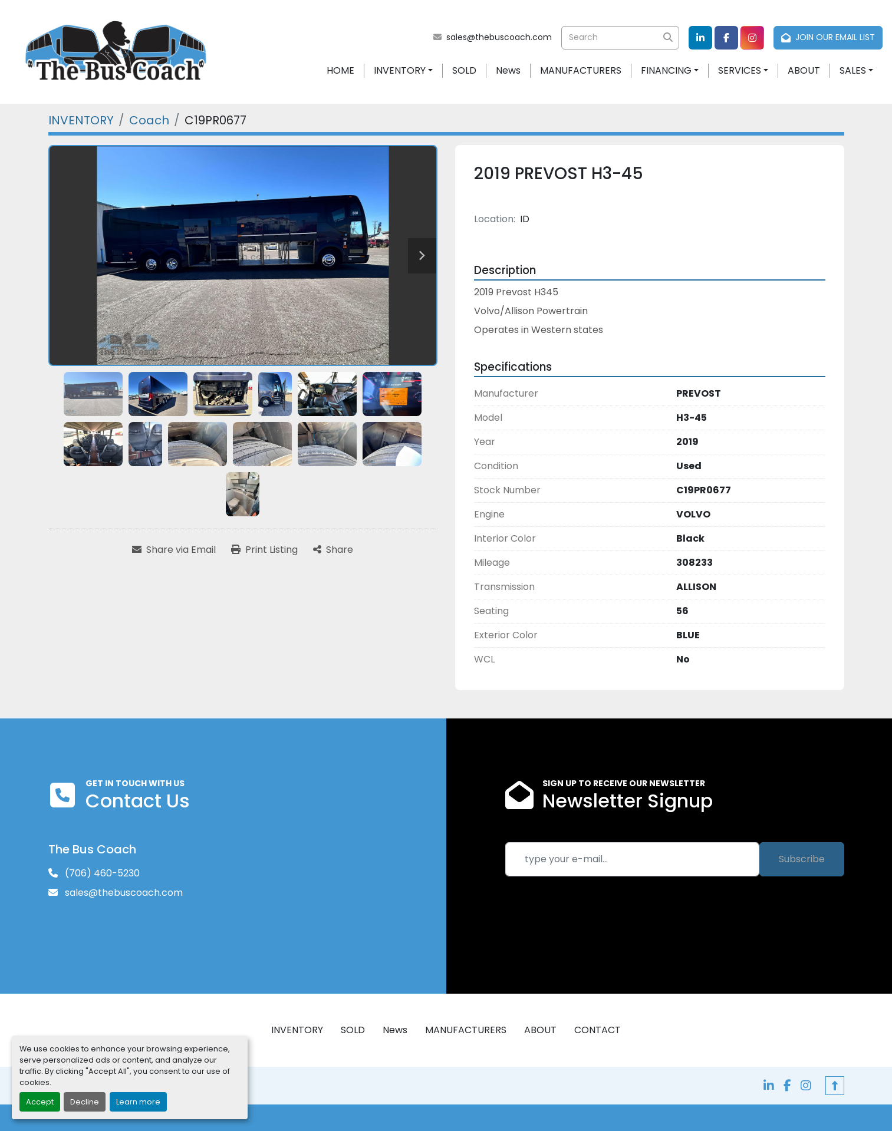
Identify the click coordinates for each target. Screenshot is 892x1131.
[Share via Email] (173, 550)
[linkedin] (700, 38)
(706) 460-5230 (101, 873)
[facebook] (726, 38)
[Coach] (149, 120)
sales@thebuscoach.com (499, 37)
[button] (403, 71)
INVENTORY (400, 70)
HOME (340, 70)
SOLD (464, 70)
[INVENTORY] (81, 120)
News (508, 70)
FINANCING (666, 70)
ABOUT (804, 70)
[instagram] (752, 38)
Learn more (138, 1102)
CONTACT (597, 1030)
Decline (84, 1102)
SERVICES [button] (739, 70)
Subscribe (802, 859)
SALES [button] (853, 70)
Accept (40, 1102)
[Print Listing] (264, 550)
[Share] (333, 550)
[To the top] (834, 1085)
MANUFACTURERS (580, 70)
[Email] (632, 859)
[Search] (620, 38)
